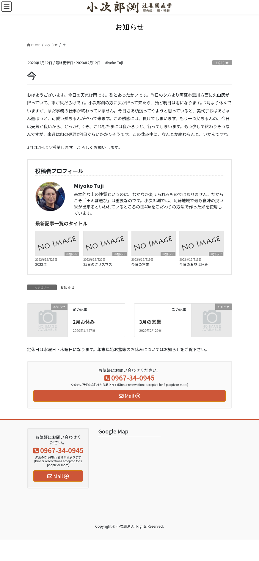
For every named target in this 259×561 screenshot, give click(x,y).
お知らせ (222, 62)
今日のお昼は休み (193, 264)
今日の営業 (140, 264)
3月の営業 (150, 321)
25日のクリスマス (97, 264)
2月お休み (84, 321)
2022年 (41, 264)
